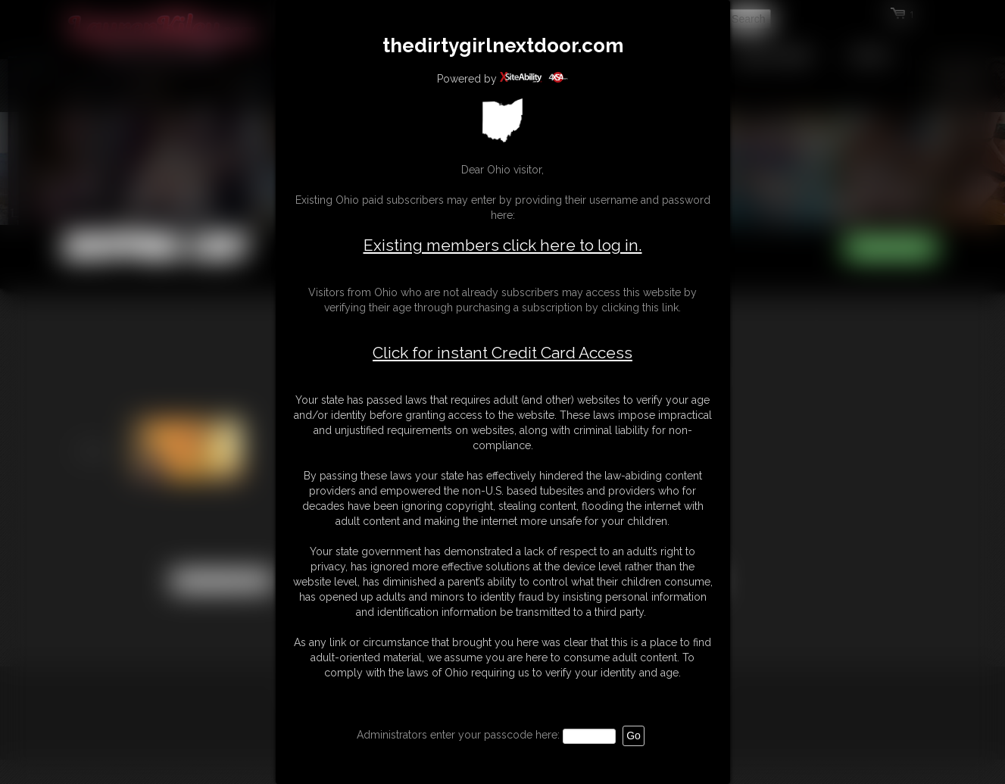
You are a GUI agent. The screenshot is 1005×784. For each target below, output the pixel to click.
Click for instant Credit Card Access (502, 353)
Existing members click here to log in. (503, 245)
